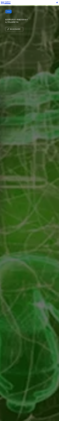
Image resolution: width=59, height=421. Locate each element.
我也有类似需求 (15, 29)
